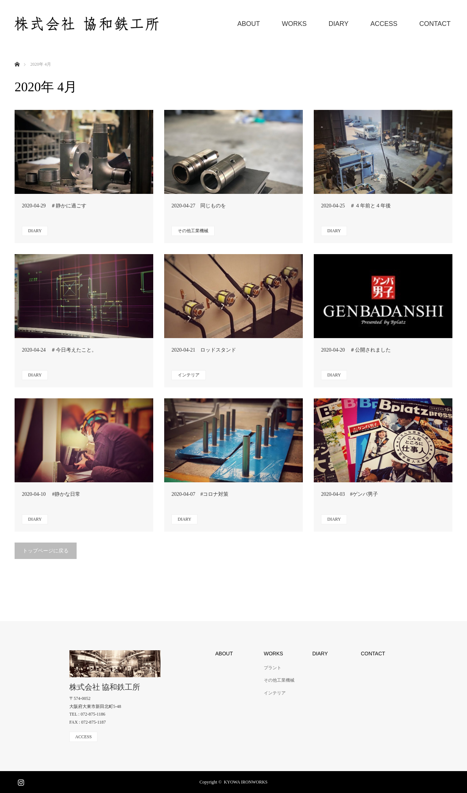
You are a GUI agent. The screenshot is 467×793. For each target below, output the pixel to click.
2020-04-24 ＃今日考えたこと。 (59, 350)
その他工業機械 (193, 230)
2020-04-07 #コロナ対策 (199, 494)
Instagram (20, 780)
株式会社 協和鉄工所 (104, 687)
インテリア (189, 375)
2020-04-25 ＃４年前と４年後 (356, 205)
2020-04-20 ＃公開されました (356, 350)
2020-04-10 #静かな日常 (51, 494)
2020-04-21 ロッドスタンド (203, 350)
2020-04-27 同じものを (198, 205)
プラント (272, 667)
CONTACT (435, 23)
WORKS (294, 23)
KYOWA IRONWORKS (246, 782)
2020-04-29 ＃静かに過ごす (54, 205)
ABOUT (249, 23)
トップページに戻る (46, 550)
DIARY (339, 23)
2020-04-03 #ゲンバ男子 (349, 494)
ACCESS (383, 23)
